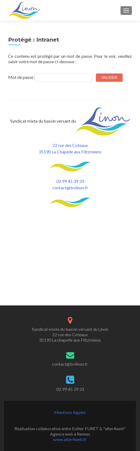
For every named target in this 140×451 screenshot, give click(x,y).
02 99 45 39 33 (70, 181)
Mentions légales (70, 346)
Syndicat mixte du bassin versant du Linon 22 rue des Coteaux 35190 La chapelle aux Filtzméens (70, 269)
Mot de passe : (50, 77)
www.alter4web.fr (70, 373)
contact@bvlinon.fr (70, 187)
